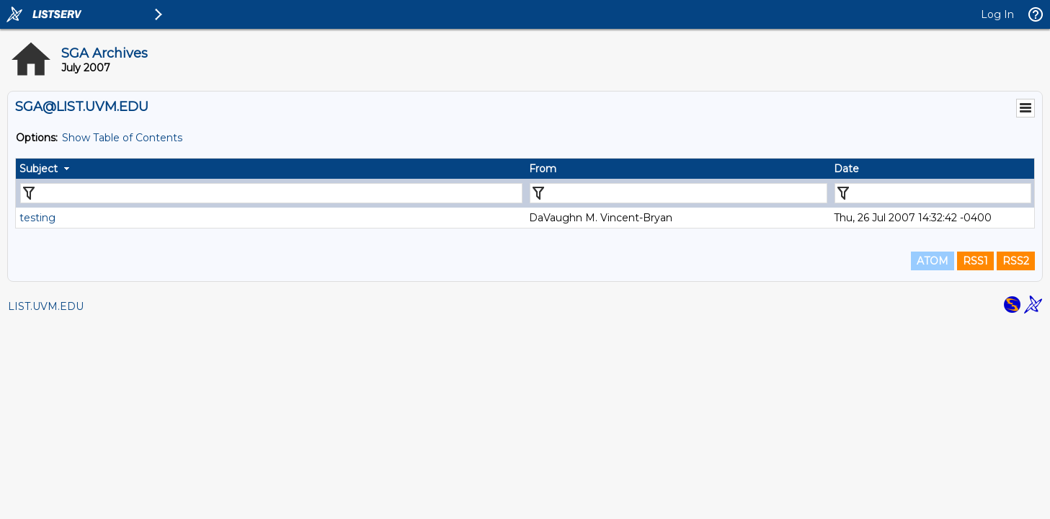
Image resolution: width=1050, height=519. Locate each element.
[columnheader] (270, 169)
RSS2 (1015, 260)
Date (846, 168)
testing (37, 217)
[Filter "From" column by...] (679, 193)
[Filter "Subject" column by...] (271, 193)
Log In (997, 14)
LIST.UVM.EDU (46, 306)
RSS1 (975, 260)
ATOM (932, 260)
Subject (38, 168)
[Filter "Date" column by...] (933, 193)
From (542, 168)
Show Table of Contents (122, 137)
